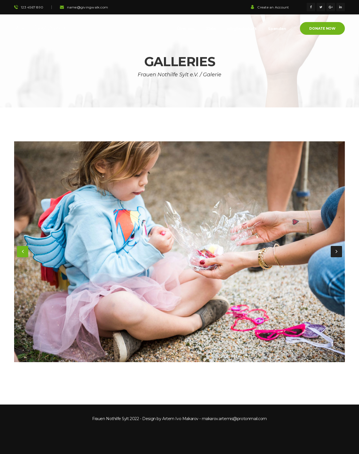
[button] (22, 251)
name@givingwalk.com (87, 7)
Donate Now (322, 28)
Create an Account (269, 7)
